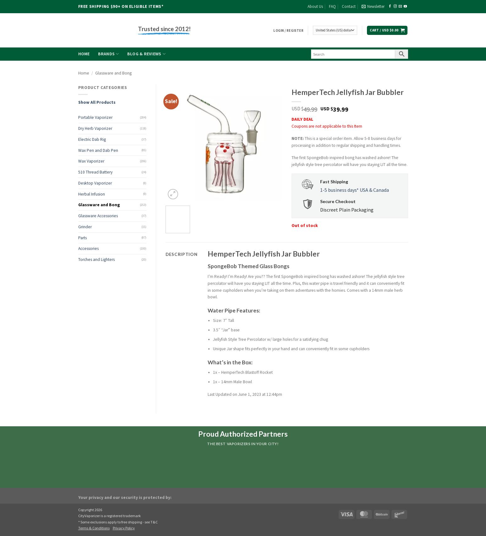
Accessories (88, 248)
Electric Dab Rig (92, 139)
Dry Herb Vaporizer (95, 128)
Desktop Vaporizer (95, 183)
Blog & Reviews (146, 54)
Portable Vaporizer (95, 117)
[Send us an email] (400, 6)
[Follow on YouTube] (405, 6)
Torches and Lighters (96, 259)
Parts (82, 237)
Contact (349, 6)
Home (84, 54)
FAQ (332, 6)
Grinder (85, 226)
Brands (108, 54)
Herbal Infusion (91, 194)
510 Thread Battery (95, 172)
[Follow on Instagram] (395, 6)
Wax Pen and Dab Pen (98, 150)
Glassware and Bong (113, 73)
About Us (315, 6)
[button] (373, 7)
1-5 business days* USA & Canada (354, 190)
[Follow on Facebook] (389, 6)
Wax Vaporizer (91, 161)
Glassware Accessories (98, 215)
